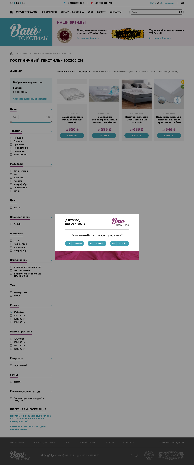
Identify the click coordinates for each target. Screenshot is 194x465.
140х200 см (19, 315)
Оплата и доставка (72, 12)
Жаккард (18, 178)
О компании (49, 12)
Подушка (18, 138)
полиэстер (19, 247)
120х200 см (19, 342)
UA (11, 3)
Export (101, 12)
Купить (72, 135)
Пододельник (21, 148)
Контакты (115, 12)
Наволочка (19, 151)
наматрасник (20, 292)
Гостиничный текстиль (27, 53)
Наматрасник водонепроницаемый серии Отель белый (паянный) (104, 120)
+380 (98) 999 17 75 (76, 3)
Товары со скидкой (171, 442)
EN (23, 3)
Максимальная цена (123, 71)
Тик (16, 174)
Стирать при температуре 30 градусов (29, 399)
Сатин (17, 191)
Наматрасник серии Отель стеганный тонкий (72, 120)
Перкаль (18, 181)
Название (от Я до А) (168, 71)
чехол (17, 296)
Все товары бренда (87, 38)
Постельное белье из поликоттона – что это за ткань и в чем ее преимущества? (30, 418)
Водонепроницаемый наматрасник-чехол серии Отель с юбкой (168, 120)
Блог (90, 12)
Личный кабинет (88, 442)
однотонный (20, 365)
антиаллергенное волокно (27, 267)
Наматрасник (21, 154)
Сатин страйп (21, 171)
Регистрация (167, 3)
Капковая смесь (22, 270)
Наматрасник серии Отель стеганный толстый (136, 120)
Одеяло (18, 141)
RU (17, 3)
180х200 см (19, 319)
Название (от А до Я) (146, 71)
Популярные (84, 71)
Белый (17, 208)
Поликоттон (20, 188)
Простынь (19, 144)
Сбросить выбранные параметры (30, 99)
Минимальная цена (102, 71)
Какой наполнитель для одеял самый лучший (28, 427)
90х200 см (20, 92)
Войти (153, 3)
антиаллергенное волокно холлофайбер (27, 275)
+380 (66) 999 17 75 (103, 3)
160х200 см (19, 322)
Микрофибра (21, 184)
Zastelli (17, 224)
